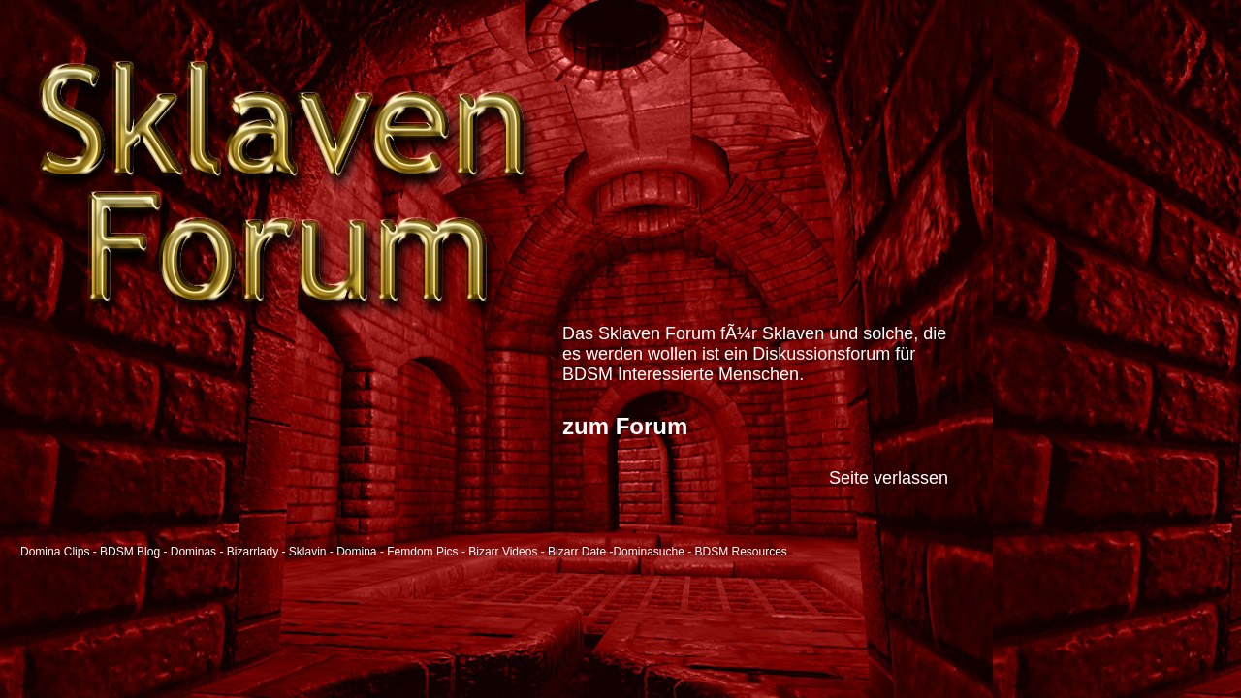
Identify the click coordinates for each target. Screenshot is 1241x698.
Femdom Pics (422, 551)
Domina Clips (54, 551)
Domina (356, 551)
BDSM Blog (130, 551)
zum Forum (624, 426)
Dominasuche (648, 551)
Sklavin (308, 551)
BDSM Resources (741, 551)
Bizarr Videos (502, 551)
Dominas (193, 551)
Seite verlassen (888, 478)
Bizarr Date (577, 551)
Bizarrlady (252, 551)
